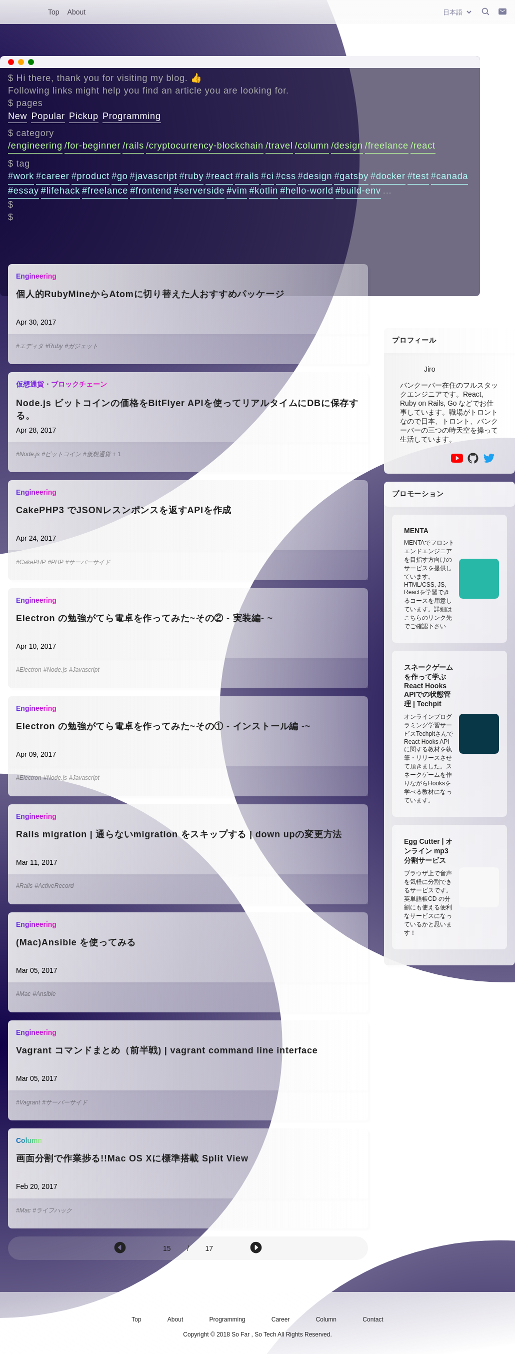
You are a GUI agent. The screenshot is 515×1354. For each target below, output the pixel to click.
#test (418, 176)
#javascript (154, 176)
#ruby (191, 176)
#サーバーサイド (88, 562)
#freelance (105, 191)
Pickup (83, 116)
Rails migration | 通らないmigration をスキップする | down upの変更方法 (179, 834)
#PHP (55, 562)
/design (347, 146)
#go (120, 176)
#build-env (358, 191)
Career (281, 1319)
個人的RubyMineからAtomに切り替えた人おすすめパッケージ (150, 294)
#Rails (24, 885)
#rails (247, 176)
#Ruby (54, 346)
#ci (267, 176)
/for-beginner (92, 146)
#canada (449, 176)
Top (54, 12)
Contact (372, 1319)
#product (91, 176)
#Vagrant (28, 1102)
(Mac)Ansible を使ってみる (76, 942)
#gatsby (351, 176)
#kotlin (263, 191)
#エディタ (30, 346)
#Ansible (44, 993)
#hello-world (307, 191)
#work (21, 176)
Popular (48, 116)
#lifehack (60, 191)
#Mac (23, 993)
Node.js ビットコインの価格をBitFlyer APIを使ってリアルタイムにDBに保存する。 (187, 409)
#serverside (199, 191)
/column (312, 146)
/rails (133, 146)
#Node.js (28, 454)
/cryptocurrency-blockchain (205, 146)
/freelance (386, 146)
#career (53, 176)
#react (219, 176)
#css (286, 176)
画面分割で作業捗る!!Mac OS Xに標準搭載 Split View (132, 1158)
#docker (388, 176)
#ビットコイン (61, 454)
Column (326, 1319)
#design (315, 176)
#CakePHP (31, 562)
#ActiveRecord (54, 885)
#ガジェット (81, 346)
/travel (279, 146)
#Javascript (84, 669)
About (77, 12)
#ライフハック (52, 1210)
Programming (131, 116)
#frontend (151, 191)
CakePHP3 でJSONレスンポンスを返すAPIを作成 (124, 510)
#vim (236, 191)
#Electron (29, 669)
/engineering (35, 146)
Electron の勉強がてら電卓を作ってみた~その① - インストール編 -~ (163, 726)
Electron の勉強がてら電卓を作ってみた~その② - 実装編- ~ (144, 618)
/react (423, 146)
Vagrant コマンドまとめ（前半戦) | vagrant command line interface (167, 1050)
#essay (23, 191)
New (17, 116)
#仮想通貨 (96, 454)
